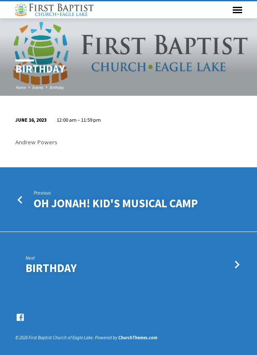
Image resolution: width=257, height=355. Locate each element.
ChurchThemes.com (137, 338)
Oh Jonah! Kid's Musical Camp (116, 203)
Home (21, 87)
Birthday (57, 87)
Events (37, 87)
